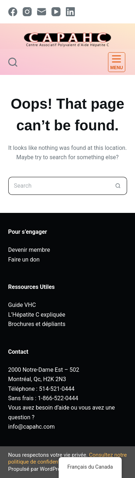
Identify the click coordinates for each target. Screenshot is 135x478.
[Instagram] (27, 11)
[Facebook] (12, 11)
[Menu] (116, 62)
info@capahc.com (31, 426)
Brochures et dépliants (37, 324)
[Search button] (118, 186)
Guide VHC (22, 304)
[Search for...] (58, 186)
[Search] (12, 62)
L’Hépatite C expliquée (37, 314)
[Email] (41, 11)
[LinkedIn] (70, 11)
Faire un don (24, 259)
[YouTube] (55, 11)
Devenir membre (29, 249)
